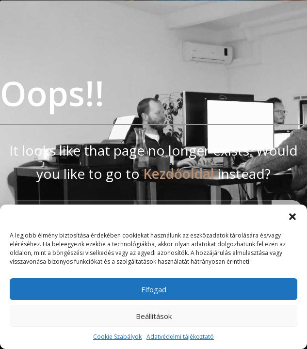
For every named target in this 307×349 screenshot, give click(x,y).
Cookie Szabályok (117, 337)
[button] (292, 217)
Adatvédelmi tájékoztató (180, 337)
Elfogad (153, 289)
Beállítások (154, 316)
